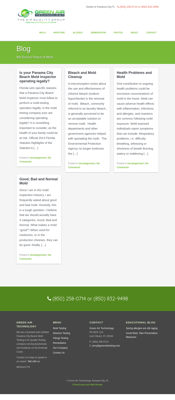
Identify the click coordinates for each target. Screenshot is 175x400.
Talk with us (33, 361)
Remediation (98, 32)
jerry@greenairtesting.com (106, 345)
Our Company (60, 347)
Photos (118, 32)
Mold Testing (59, 328)
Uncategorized (38, 157)
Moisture (59, 32)
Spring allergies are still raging (142, 328)
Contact (151, 32)
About (134, 32)
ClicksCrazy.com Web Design (87, 384)
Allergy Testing (60, 338)
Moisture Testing (61, 333)
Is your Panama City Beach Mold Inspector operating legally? (37, 77)
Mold (42, 32)
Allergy (78, 32)
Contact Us (59, 352)
